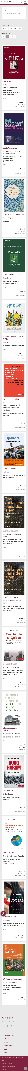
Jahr (15, 28)
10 (3, 36)
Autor (19, 28)
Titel (11, 28)
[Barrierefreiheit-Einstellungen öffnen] (3, 913)
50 (10, 36)
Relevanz (5, 28)
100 (14, 36)
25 (7, 36)
